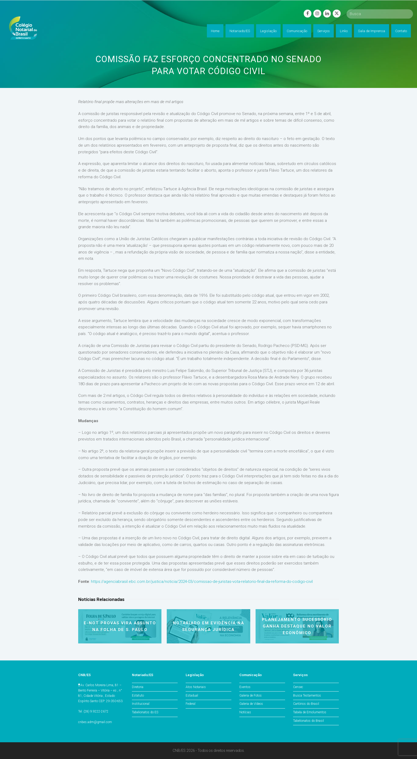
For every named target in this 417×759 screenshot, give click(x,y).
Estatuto (138, 695)
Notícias (245, 712)
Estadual (192, 695)
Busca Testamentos (307, 695)
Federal (190, 704)
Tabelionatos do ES (145, 712)
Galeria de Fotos (250, 695)
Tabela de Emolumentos (309, 712)
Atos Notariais (196, 687)
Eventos (245, 687)
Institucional (140, 704)
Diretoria (137, 687)
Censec (298, 687)
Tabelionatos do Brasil (308, 721)
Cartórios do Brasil (306, 704)
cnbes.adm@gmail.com (95, 722)
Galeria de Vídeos (251, 704)
